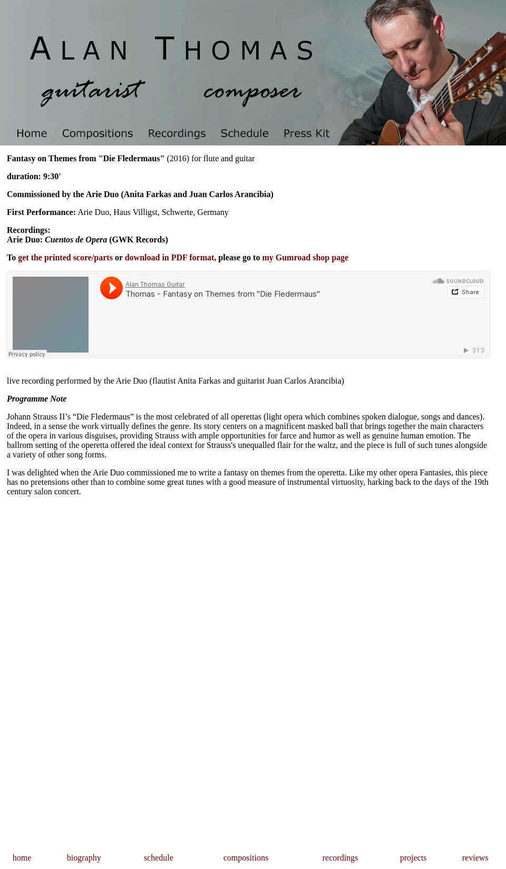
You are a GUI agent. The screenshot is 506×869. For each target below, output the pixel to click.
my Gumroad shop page (305, 257)
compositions (245, 857)
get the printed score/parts (65, 257)
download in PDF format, (171, 257)
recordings (340, 857)
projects (413, 857)
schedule (158, 857)
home (22, 857)
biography (84, 857)
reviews (475, 857)
